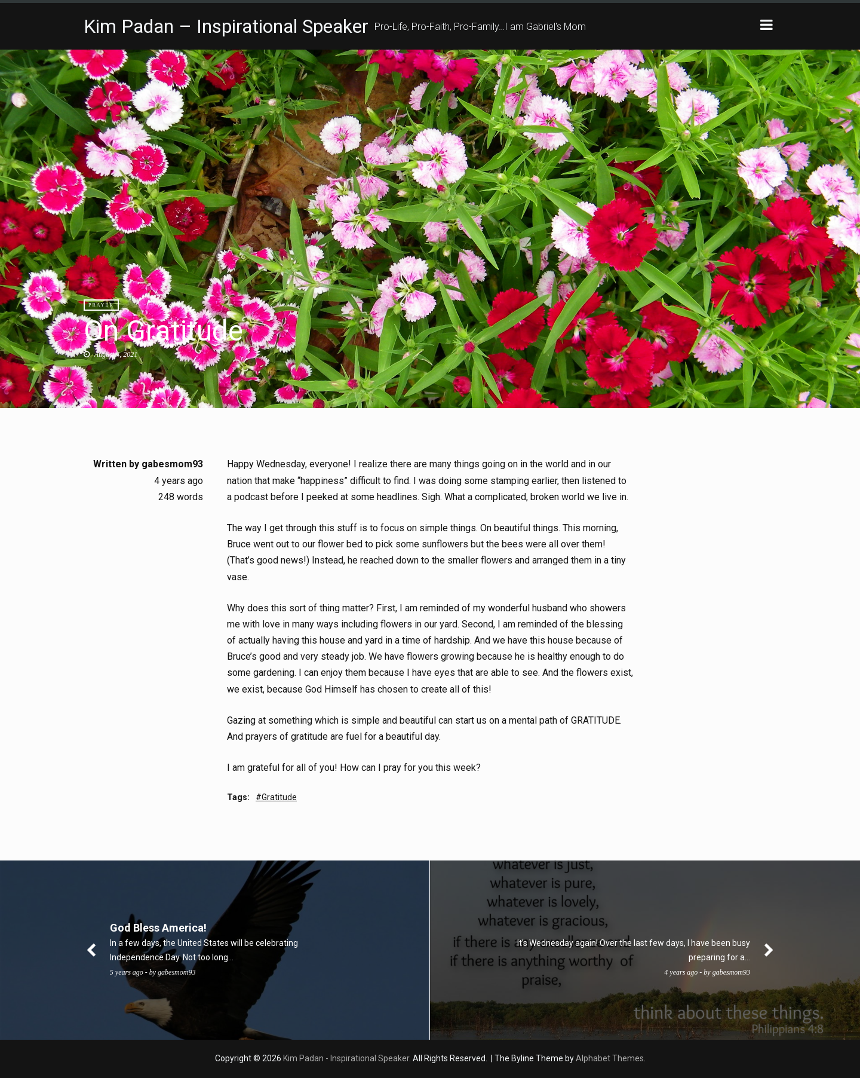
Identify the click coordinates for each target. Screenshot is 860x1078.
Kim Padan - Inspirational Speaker (346, 1058)
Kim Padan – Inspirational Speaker (226, 26)
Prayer (101, 305)
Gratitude (279, 797)
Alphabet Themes (610, 1058)
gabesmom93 (172, 464)
